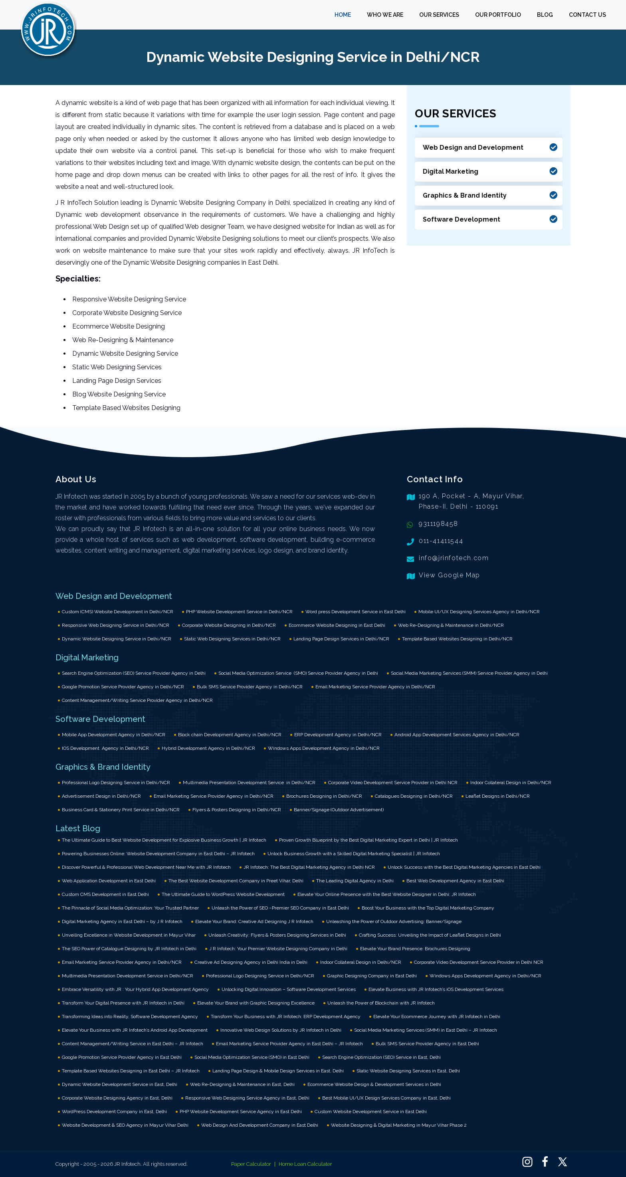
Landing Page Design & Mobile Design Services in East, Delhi (278, 1071)
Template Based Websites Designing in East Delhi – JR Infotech (131, 1071)
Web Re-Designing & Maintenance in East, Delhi (242, 1084)
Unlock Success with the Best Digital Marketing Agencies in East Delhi (464, 867)
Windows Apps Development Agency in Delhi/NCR (324, 748)
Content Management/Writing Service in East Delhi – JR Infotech (132, 1043)
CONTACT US (587, 15)
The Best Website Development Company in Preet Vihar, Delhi (235, 881)
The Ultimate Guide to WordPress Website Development (223, 894)
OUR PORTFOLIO (498, 15)
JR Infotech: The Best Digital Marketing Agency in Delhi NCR (309, 867)
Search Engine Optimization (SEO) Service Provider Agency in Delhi (134, 673)
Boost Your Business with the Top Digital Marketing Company (428, 908)
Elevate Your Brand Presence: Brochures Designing (415, 948)
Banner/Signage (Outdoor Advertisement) (339, 809)
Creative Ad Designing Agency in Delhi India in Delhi (250, 962)
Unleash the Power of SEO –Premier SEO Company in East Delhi (280, 908)
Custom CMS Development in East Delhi (105, 894)
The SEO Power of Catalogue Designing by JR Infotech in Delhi (129, 948)
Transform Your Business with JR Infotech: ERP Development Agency (286, 1016)
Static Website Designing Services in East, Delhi (408, 1071)
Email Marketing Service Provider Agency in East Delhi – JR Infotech (289, 1043)
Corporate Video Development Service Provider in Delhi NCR (393, 782)
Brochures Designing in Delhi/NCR (324, 796)
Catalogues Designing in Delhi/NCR (414, 796)
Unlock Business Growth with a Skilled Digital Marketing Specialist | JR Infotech (353, 853)
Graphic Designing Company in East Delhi (372, 976)
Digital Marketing (450, 172)
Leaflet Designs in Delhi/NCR (498, 796)
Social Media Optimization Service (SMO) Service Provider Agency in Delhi (298, 673)
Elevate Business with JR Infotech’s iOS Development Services (435, 989)
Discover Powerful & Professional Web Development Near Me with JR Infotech (146, 867)
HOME (343, 15)
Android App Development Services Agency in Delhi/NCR (456, 734)
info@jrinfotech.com (454, 558)
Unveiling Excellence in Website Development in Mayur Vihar (129, 935)
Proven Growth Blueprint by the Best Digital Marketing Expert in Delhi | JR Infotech (368, 840)
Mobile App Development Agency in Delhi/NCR (113, 734)
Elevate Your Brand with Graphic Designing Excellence (256, 1003)
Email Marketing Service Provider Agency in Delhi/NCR (375, 687)
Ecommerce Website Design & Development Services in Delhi (374, 1084)
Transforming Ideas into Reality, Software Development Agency (130, 1016)
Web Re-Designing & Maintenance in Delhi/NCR (451, 625)
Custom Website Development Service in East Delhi (371, 1111)
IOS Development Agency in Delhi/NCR (105, 748)
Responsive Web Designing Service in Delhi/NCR (115, 625)
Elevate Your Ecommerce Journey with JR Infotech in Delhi (436, 1016)
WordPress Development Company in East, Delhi (114, 1111)
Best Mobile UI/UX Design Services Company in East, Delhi (386, 1098)
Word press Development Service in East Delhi (355, 611)
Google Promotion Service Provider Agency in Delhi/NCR (123, 687)
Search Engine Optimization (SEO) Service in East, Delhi (381, 1057)
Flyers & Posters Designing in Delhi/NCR (236, 809)
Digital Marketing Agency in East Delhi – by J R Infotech (122, 921)
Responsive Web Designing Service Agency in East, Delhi (247, 1098)
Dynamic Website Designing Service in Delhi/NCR (116, 639)
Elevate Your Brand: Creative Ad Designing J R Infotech (254, 921)
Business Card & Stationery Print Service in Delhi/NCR (121, 809)
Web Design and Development (473, 148)
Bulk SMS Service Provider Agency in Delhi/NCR (250, 687)
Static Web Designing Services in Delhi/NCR (232, 639)
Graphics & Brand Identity (465, 196)
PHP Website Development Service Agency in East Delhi (241, 1111)
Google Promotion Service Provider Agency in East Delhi (122, 1057)
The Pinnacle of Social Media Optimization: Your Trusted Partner (130, 908)
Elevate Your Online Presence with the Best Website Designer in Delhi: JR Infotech (386, 894)
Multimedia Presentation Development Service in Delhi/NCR (249, 782)
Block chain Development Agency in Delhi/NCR (229, 734)
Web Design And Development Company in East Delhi (259, 1125)
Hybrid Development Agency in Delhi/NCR (208, 748)
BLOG (545, 15)
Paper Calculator (251, 1164)
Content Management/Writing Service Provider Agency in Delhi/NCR (137, 700)
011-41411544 (441, 541)
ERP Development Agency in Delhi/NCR (338, 734)
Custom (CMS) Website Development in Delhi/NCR (117, 611)
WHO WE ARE (385, 15)
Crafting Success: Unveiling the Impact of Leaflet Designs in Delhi (430, 935)
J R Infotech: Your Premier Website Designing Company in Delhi (278, 948)
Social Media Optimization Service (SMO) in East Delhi (251, 1057)
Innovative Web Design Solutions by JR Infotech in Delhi (280, 1030)
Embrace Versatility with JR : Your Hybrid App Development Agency (135, 989)
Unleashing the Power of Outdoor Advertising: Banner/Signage (394, 921)
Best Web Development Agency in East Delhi (455, 881)
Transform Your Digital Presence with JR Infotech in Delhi (123, 1003)
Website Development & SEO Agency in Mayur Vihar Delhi (125, 1125)
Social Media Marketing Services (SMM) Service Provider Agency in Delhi (469, 673)
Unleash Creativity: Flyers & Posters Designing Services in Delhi (277, 935)
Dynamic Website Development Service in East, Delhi (119, 1084)
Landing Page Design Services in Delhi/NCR (341, 639)
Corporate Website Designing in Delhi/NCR (229, 625)
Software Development (461, 220)
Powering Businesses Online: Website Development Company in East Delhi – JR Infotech (158, 853)
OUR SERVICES (439, 15)
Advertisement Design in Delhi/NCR (101, 796)
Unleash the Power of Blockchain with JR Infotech (381, 1003)
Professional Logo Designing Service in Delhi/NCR (116, 782)
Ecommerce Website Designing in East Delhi (337, 625)
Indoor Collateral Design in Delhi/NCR (510, 782)
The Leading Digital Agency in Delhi (355, 881)
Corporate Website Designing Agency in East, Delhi (117, 1098)
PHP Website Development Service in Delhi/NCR (239, 611)
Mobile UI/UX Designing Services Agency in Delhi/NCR (479, 611)
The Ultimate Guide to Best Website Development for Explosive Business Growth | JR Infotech (164, 840)
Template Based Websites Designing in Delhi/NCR (457, 639)
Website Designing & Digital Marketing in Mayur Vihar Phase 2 (399, 1125)
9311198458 (438, 523)
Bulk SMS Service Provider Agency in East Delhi (427, 1043)
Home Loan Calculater (305, 1164)
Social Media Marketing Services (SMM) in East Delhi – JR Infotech (425, 1030)
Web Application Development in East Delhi (109, 881)
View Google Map (449, 575)
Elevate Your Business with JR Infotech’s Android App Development (135, 1030)
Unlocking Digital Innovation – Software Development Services (289, 989)
